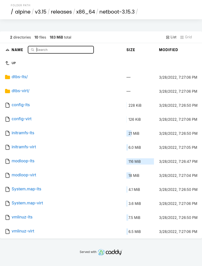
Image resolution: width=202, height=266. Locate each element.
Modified (168, 50)
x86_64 (85, 11)
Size (130, 50)
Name (18, 49)
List (171, 37)
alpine (23, 11)
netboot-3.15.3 (117, 11)
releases (61, 11)
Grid (186, 37)
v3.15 (41, 11)
